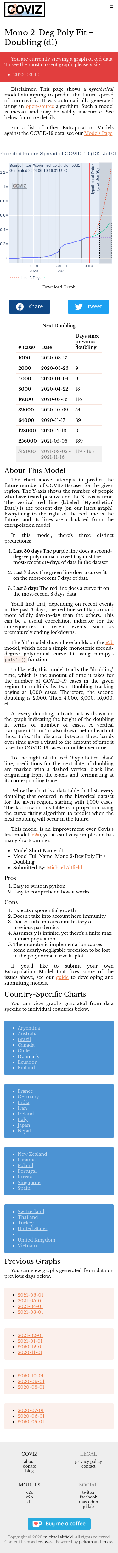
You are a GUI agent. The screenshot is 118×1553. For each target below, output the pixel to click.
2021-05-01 (30, 1301)
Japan (24, 1125)
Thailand (28, 1217)
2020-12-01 (30, 1347)
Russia (25, 1177)
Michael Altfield (64, 867)
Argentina (29, 1028)
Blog (29, 1471)
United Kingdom (36, 1240)
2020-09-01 (31, 1381)
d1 (29, 1501)
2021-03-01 (30, 1312)
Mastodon (88, 1501)
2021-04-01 (30, 1306)
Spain (24, 1188)
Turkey (26, 1223)
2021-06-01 (30, 1295)
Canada (26, 1045)
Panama (27, 1160)
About (29, 1461)
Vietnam (27, 1245)
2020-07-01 (31, 1410)
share (29, 307)
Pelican (86, 1541)
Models (29, 1485)
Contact (88, 1466)
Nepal (24, 1131)
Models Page (98, 133)
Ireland (26, 1114)
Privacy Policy (88, 1461)
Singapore (29, 1182)
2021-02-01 (30, 1335)
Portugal (27, 1171)
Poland (25, 1165)
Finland (26, 1068)
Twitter (88, 1492)
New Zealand (32, 1154)
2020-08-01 (31, 1387)
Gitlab (88, 1506)
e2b (109, 642)
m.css (107, 1541)
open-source (40, 106)
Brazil (24, 1039)
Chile (24, 1051)
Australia (27, 1034)
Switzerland (31, 1211)
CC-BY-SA (46, 1541)
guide (62, 977)
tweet (88, 307)
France (25, 1091)
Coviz (29, 1454)
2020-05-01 (31, 1422)
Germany (28, 1097)
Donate (29, 1466)
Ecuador (27, 1062)
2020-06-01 (31, 1416)
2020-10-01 (31, 1376)
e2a (35, 835)
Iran (22, 1108)
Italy (23, 1119)
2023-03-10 (26, 75)
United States (33, 1228)
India (23, 1102)
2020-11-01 (30, 1352)
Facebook (88, 1497)
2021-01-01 (30, 1341)
